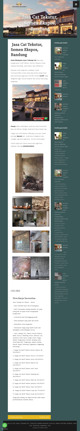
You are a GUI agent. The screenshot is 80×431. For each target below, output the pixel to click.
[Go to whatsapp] (4, 425)
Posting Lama (44, 417)
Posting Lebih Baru (16, 417)
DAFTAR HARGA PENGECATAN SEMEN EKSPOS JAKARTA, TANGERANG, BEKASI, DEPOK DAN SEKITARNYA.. (61, 112)
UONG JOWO (44, 427)
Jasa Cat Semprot (65, 96)
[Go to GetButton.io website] (5, 429)
